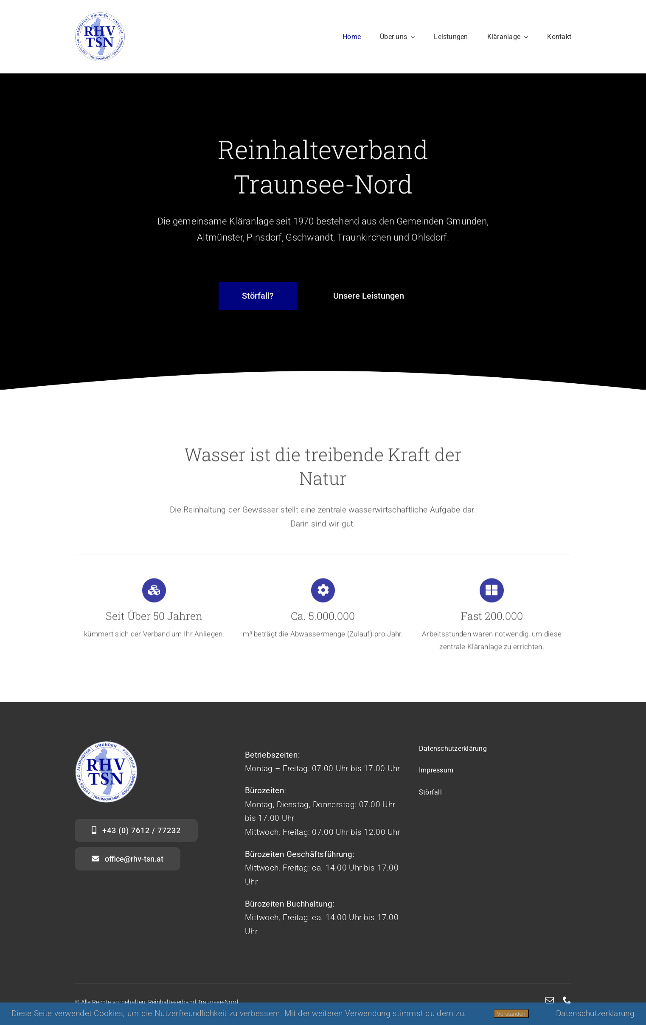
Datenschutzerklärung (595, 1013)
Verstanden (511, 1014)
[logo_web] (100, 15)
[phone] (567, 1000)
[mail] (549, 1000)
